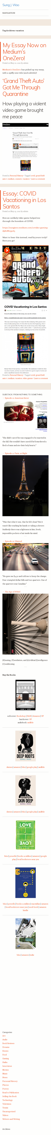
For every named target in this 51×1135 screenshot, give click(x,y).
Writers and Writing (11, 1119)
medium (11, 179)
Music (4, 1073)
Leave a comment (38, 179)
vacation (26, 179)
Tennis (5, 1107)
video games (28, 378)
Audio (4, 1039)
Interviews (7, 1066)
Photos (5, 1085)
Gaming (5, 1058)
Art (4, 1035)
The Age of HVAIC (13, 591)
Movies (5, 1069)
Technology (7, 1100)
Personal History (16, 175)
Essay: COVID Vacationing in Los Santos (24, 200)
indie (32, 955)
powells (12, 856)
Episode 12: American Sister (17, 398)
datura (9, 767)
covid (33, 175)
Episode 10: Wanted (13, 541)
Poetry (5, 1088)
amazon (17, 767)
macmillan (35, 903)
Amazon (36, 716)
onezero (18, 179)
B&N (29, 716)
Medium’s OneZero (11, 69)
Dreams (5, 1047)
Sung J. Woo (10, 5)
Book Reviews (8, 1043)
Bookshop (21, 716)
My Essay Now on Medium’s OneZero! (24, 52)
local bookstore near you (28, 859)
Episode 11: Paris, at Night (16, 453)
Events (5, 1051)
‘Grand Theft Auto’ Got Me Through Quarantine (23, 87)
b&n (23, 767)
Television (6, 1104)
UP (42, 716)
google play (32, 767)
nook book (33, 907)
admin (25, 63)
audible (30, 722)
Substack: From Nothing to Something (22, 394)
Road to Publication (10, 1092)
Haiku (4, 1062)
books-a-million (24, 856)
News (4, 1077)
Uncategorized (8, 1111)
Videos (5, 1115)
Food (4, 1054)
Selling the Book (9, 1096)
